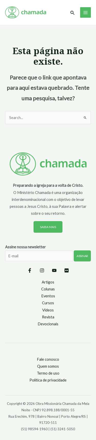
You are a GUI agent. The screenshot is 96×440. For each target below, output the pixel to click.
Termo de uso (48, 373)
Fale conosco (48, 359)
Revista (48, 317)
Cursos (48, 303)
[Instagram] (42, 270)
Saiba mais (48, 227)
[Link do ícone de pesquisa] (72, 13)
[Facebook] (29, 270)
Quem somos (48, 366)
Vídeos (48, 310)
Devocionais (48, 324)
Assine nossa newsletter (48, 256)
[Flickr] (66, 270)
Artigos (48, 282)
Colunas (48, 289)
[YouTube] (54, 270)
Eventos (48, 296)
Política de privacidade (48, 380)
